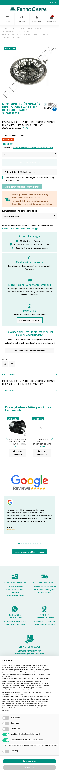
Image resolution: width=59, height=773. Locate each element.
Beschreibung (29, 374)
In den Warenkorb (29, 162)
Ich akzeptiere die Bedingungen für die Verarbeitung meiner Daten (30, 179)
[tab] (29, 374)
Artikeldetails (29, 390)
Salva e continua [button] (29, 761)
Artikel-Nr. (7, 135)
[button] (55, 660)
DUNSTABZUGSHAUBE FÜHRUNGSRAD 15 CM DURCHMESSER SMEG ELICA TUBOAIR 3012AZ (18, 444)
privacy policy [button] (23, 667)
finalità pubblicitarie (9, 690)
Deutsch (53, 2)
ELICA (25, 128)
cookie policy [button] (6, 676)
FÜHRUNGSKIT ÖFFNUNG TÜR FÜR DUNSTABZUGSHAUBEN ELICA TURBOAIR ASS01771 (43, 444)
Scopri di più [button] (29, 767)
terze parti (38, 678)
